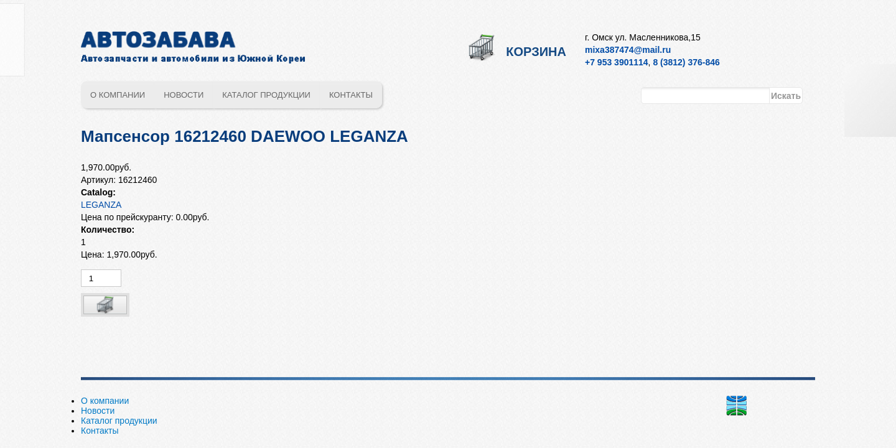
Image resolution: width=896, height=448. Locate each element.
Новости (183, 95)
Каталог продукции (266, 95)
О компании (117, 95)
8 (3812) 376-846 (686, 62)
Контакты (351, 95)
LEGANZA (101, 205)
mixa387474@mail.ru (628, 50)
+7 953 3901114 (616, 62)
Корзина (536, 51)
